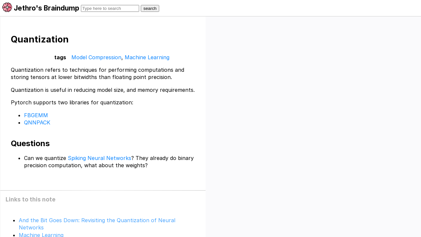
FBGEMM (36, 115)
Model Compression (96, 57)
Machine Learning (147, 57)
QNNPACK (37, 122)
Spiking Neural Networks (99, 158)
